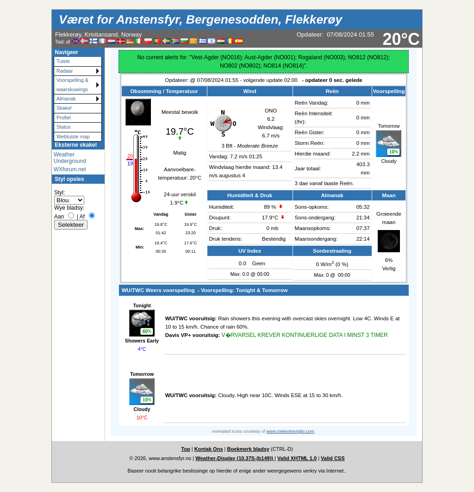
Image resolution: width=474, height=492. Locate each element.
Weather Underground (70, 157)
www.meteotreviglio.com (290, 431)
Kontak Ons (208, 449)
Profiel (63, 117)
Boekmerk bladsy (248, 449)
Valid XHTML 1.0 (297, 458)
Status (63, 127)
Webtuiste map (73, 136)
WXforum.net (70, 169)
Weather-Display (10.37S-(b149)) (234, 458)
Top (185, 449)
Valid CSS (333, 458)
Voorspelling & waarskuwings (72, 84)
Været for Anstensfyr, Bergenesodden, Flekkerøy (200, 19)
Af (82, 216)
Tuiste (63, 61)
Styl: (59, 192)
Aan (59, 216)
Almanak (66, 98)
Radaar (64, 71)
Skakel (63, 108)
